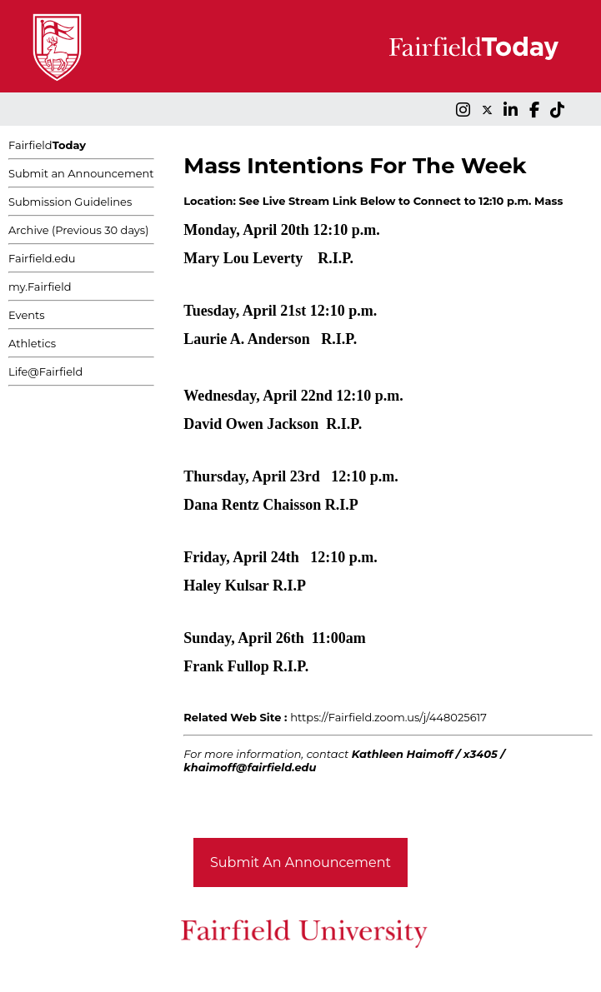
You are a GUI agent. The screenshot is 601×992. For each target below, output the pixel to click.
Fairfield (47, 145)
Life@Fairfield (45, 371)
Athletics (32, 343)
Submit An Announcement (300, 862)
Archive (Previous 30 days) (78, 230)
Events (26, 315)
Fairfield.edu (42, 258)
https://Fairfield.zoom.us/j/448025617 (388, 717)
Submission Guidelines (70, 201)
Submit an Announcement (81, 173)
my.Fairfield (40, 286)
